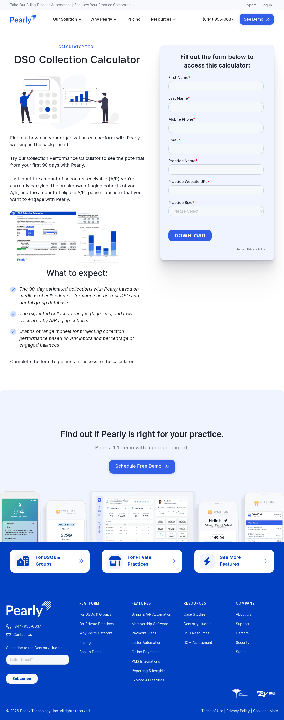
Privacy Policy (256, 249)
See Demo (257, 19)
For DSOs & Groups (95, 614)
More (274, 711)
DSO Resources (196, 633)
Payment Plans (144, 633)
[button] (67, 19)
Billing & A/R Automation (151, 614)
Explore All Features (148, 680)
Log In (266, 5)
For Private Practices (96, 624)
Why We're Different (95, 633)
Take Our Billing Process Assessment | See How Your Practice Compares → (72, 5)
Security (243, 643)
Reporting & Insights (148, 671)
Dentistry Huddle (197, 624)
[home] (23, 19)
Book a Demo (90, 652)
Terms (241, 249)
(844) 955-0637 (218, 19)
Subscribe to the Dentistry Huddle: (34, 648)
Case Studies (194, 614)
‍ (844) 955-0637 (23, 627)
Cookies (259, 711)
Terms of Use (212, 711)
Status (241, 652)
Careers (242, 633)
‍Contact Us (19, 635)
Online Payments (145, 652)
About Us (243, 614)
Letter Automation (146, 643)
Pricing (134, 19)
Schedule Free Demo (142, 466)
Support (249, 5)
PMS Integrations (146, 661)
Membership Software (150, 624)
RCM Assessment (198, 643)
